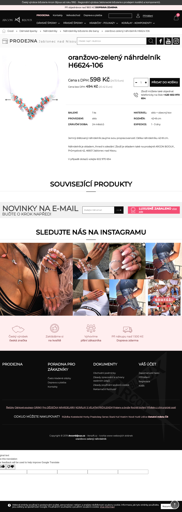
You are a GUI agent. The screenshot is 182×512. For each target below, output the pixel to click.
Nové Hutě (134, 416)
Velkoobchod (73, 15)
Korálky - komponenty (136, 23)
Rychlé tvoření (138, 407)
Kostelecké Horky (80, 416)
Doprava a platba (93, 15)
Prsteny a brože (121, 407)
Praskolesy (96, 416)
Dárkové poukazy (24, 407)
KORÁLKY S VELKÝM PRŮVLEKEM (94, 407)
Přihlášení (144, 377)
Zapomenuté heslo (149, 373)
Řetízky (10, 407)
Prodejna (43, 41)
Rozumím (167, 506)
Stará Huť (114, 416)
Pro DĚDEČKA (50, 407)
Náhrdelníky (50, 31)
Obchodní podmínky (104, 373)
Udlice (144, 416)
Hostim (124, 416)
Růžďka (66, 416)
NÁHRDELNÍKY (67, 407)
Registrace (144, 381)
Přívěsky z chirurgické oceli (161, 407)
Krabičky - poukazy (102, 23)
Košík (142, 385)
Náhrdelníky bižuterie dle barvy (81, 31)
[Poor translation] (10, 467)
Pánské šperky (73, 23)
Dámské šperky (46, 23)
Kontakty (58, 15)
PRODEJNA (42, 15)
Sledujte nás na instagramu (91, 232)
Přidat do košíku (165, 82)
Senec (105, 416)
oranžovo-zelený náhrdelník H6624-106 (127, 31)
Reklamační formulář (104, 389)
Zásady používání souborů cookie (111, 385)
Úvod (10, 31)
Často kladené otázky (59, 378)
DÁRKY (38, 407)
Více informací (107, 507)
